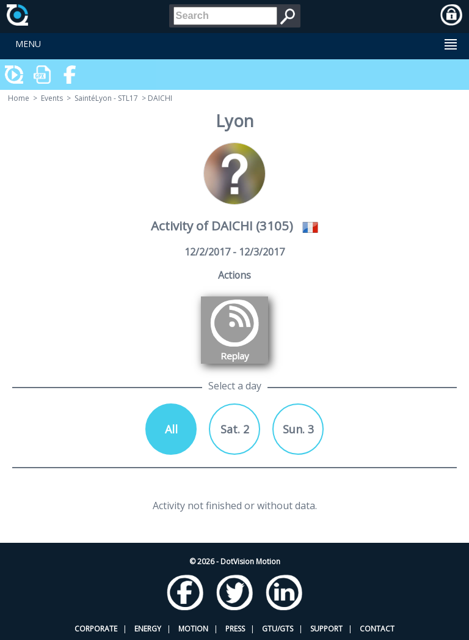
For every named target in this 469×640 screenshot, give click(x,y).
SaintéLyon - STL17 (106, 98)
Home (18, 98)
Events (52, 98)
